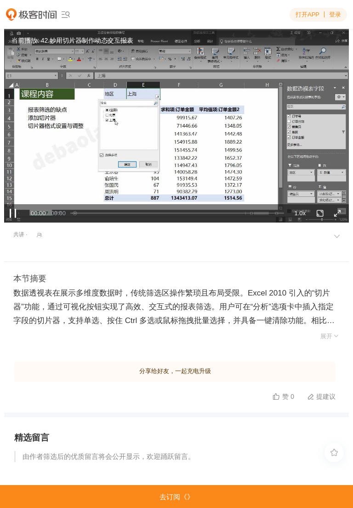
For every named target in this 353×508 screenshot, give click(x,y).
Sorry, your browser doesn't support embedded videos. (176, 126)
